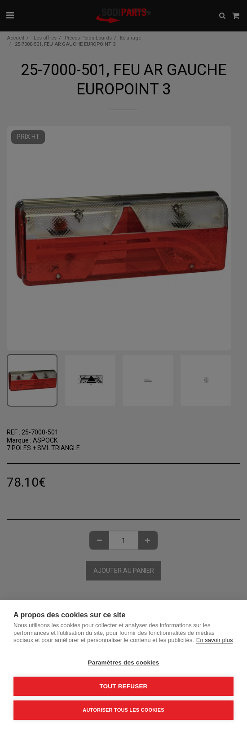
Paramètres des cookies (123, 662)
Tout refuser (123, 686)
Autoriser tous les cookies (123, 710)
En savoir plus (214, 640)
